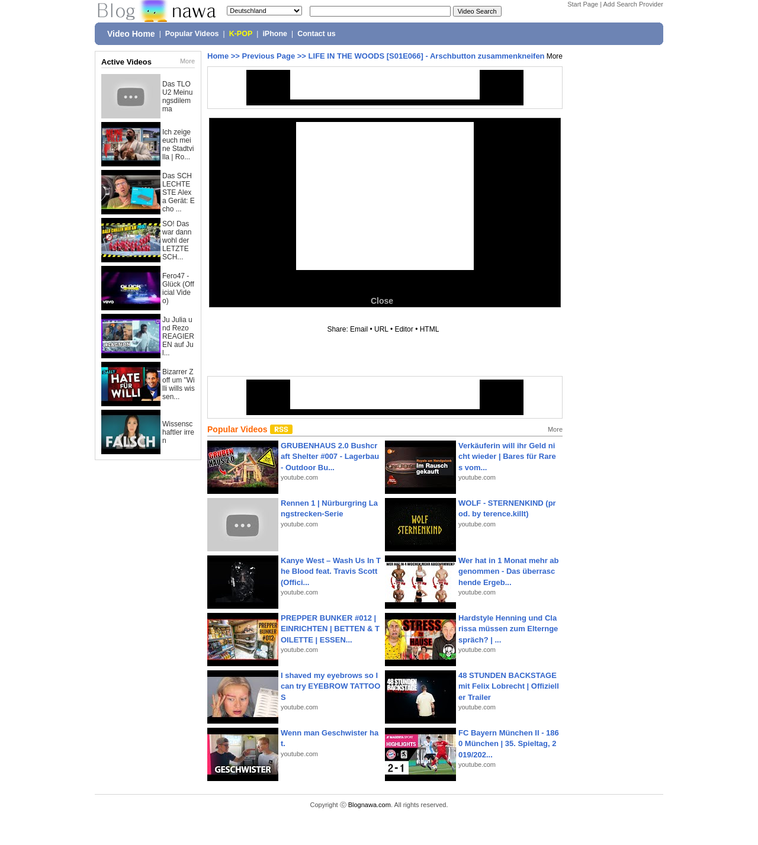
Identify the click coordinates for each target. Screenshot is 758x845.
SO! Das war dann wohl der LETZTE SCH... (176, 240)
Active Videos (126, 61)
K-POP (241, 34)
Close (382, 301)
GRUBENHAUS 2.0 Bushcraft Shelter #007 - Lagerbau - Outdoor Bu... (330, 456)
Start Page (582, 4)
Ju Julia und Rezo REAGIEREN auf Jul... (178, 336)
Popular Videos (192, 34)
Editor (403, 329)
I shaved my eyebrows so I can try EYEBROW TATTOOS (330, 686)
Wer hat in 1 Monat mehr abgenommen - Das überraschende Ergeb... (508, 571)
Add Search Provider (633, 4)
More (187, 61)
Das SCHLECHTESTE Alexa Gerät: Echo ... (178, 192)
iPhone (274, 34)
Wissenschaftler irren (178, 432)
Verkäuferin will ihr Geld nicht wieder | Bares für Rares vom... (507, 456)
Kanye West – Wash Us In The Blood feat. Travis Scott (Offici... (331, 571)
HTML (429, 329)
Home (218, 56)
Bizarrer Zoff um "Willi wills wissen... (178, 384)
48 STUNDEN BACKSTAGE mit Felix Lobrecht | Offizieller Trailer (508, 686)
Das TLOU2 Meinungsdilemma (177, 96)
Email (359, 329)
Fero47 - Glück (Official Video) (178, 288)
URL (381, 329)
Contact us (316, 34)
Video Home (131, 33)
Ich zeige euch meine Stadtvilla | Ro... (178, 144)
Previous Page (269, 56)
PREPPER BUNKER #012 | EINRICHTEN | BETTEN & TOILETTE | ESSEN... (330, 628)
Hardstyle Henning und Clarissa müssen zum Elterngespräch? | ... (508, 628)
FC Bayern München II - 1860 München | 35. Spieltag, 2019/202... (508, 743)
